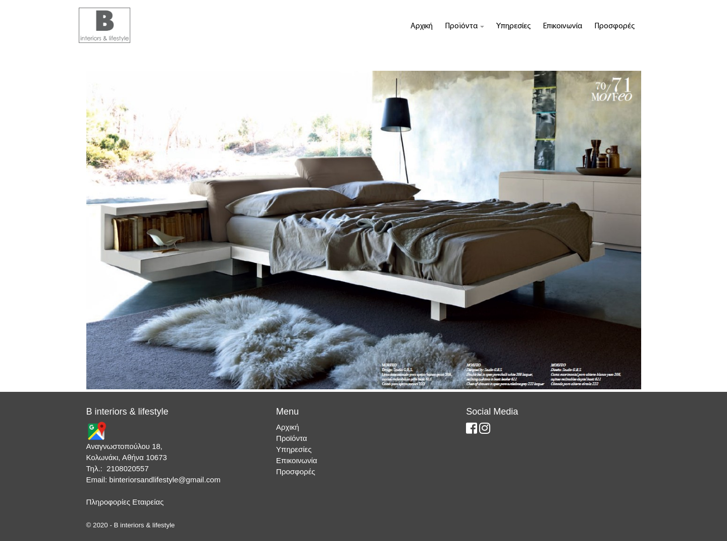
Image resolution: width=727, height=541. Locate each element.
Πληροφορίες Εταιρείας (125, 502)
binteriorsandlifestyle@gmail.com (164, 479)
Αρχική (421, 26)
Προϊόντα (464, 26)
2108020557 (127, 468)
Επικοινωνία (562, 26)
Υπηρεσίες (513, 26)
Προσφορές (614, 26)
